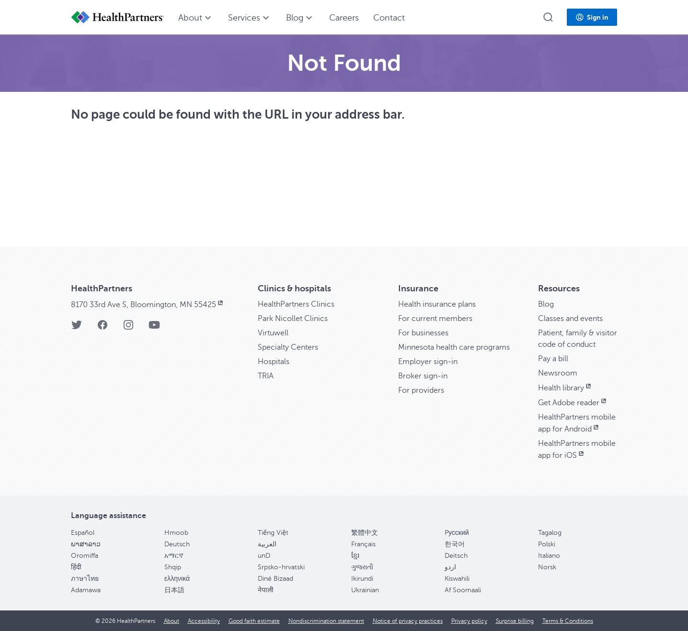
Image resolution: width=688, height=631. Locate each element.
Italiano (549, 555)
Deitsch (456, 555)
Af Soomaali (463, 590)
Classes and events (570, 318)
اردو (450, 567)
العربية (267, 544)
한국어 (455, 544)
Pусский (457, 532)
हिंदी (76, 567)
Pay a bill (553, 358)
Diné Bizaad (275, 578)
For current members (435, 318)
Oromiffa (84, 555)
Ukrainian (365, 590)
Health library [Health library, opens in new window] (565, 388)
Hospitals (273, 361)
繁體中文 (364, 532)
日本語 (174, 590)
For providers (421, 390)
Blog (546, 304)
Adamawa (86, 590)
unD (264, 555)
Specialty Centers (288, 347)
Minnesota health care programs (454, 347)
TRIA (266, 376)
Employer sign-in (428, 361)
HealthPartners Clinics (296, 304)
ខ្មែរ (355, 555)
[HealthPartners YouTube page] (154, 328)
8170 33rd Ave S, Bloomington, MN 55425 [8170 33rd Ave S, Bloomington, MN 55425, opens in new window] (148, 304)
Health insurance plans (437, 304)
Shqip (172, 567)
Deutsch (177, 544)
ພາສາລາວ (86, 544)
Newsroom (557, 373)
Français (363, 544)
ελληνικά (177, 578)
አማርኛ (173, 555)
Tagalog (550, 532)
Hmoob (176, 532)
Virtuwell (273, 333)
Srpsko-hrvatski (281, 567)
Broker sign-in (422, 376)
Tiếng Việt (273, 532)
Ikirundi (362, 578)
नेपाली (266, 590)
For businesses (423, 333)
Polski (546, 544)
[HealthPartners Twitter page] (76, 328)
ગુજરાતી (362, 567)
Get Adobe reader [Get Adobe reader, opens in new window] (573, 403)
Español (82, 532)
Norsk (547, 567)
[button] (548, 17)
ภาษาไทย (85, 578)
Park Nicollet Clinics (293, 318)
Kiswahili (457, 578)
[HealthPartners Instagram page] (128, 328)
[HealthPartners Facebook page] (102, 328)
